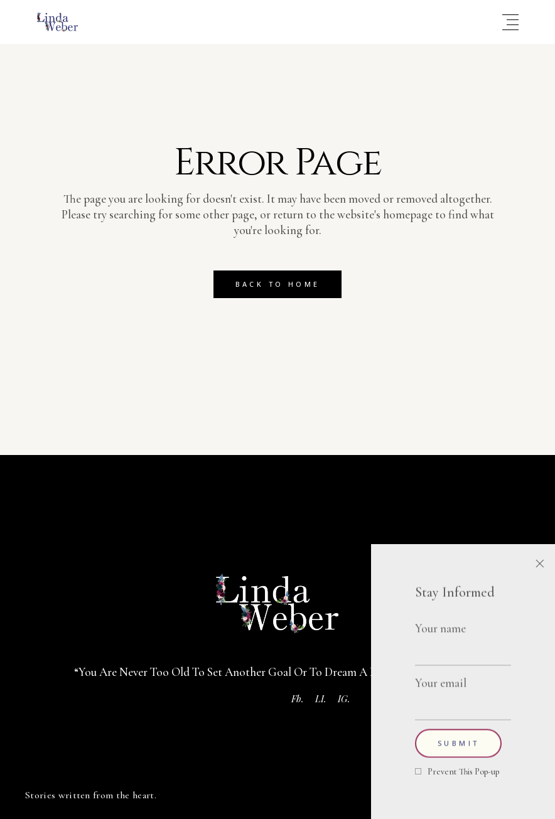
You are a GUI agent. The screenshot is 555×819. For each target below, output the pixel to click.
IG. (344, 698)
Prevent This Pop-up (463, 772)
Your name (463, 638)
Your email (463, 693)
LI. (320, 698)
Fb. (297, 698)
